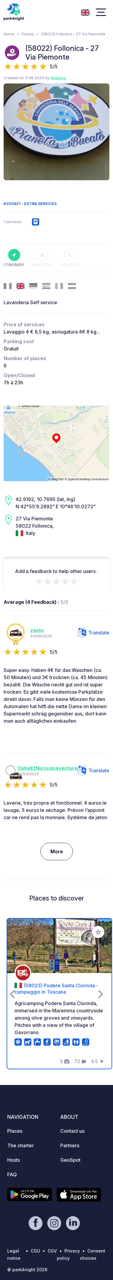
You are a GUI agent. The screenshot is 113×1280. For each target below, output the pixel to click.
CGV (52, 1250)
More (56, 851)
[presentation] (12, 132)
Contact (70, 258)
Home (9, 34)
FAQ (12, 1174)
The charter (20, 1145)
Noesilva (58, 78)
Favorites (42, 258)
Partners (69, 1145)
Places (28, 34)
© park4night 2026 (27, 1269)
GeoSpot (70, 1160)
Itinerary (14, 258)
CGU (35, 1250)
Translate (93, 632)
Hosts (13, 1160)
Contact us (72, 1131)
